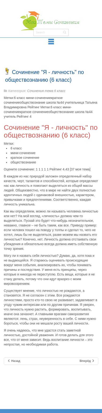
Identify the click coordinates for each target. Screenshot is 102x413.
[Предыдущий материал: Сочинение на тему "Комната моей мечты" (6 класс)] (13, 361)
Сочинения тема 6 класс (46, 91)
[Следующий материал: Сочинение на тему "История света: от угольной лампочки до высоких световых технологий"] (87, 361)
